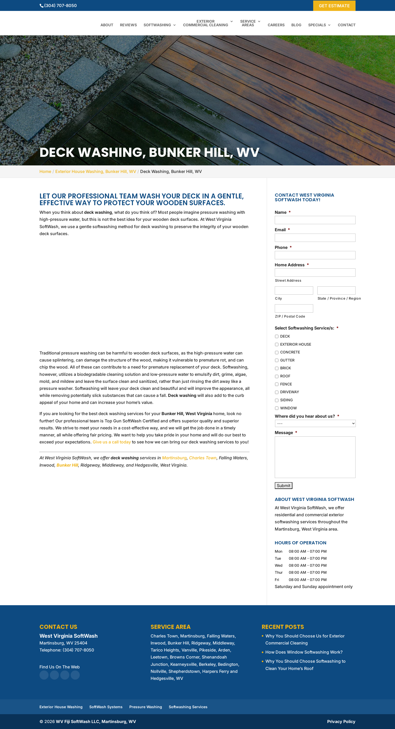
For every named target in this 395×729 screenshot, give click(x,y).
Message (286, 432)
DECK (285, 336)
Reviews (128, 25)
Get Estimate (334, 5)
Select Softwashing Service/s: (307, 328)
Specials (317, 25)
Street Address (288, 280)
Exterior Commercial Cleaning (205, 23)
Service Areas (248, 23)
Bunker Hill (67, 465)
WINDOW (288, 408)
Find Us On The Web (59, 666)
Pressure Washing (145, 707)
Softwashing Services (188, 707)
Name (283, 212)
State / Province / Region (337, 298)
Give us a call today (112, 441)
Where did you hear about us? (307, 416)
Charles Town (203, 457)
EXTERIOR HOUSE (295, 344)
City (278, 298)
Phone (283, 247)
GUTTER (287, 360)
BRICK (285, 368)
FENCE (286, 384)
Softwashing (157, 25)
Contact (347, 25)
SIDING (286, 400)
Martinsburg (174, 457)
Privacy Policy (341, 721)
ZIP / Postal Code (290, 316)
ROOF (285, 376)
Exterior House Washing (61, 707)
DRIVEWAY (289, 392)
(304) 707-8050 (60, 5)
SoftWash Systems (106, 707)
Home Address (292, 264)
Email (282, 229)
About (107, 25)
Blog (296, 25)
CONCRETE (290, 352)
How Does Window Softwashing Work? (304, 652)
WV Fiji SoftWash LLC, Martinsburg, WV (96, 721)
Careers (276, 25)
